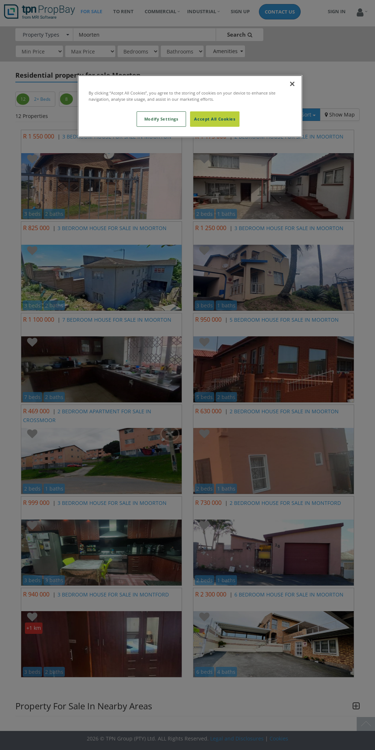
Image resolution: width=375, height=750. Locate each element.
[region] (190, 106)
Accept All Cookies (214, 119)
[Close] (292, 84)
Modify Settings (161, 119)
